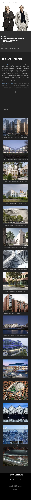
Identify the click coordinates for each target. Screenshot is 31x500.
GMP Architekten (7, 111)
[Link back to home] (9, 2)
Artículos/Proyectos (12, 48)
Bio (2, 48)
